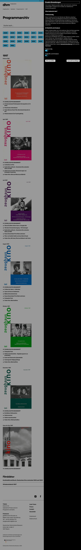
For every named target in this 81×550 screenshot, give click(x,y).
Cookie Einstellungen (53, 2)
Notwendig (48, 49)
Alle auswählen (50, 60)
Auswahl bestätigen (73, 60)
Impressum (48, 45)
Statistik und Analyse (52, 54)
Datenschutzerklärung (66, 44)
